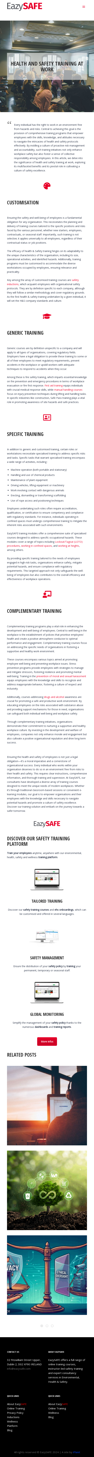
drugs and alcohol (54, 697)
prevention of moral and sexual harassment (61, 676)
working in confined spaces (36, 545)
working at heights (68, 545)
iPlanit (76, 1452)
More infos (47, 1041)
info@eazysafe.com (19, 1368)
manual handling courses (68, 389)
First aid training (54, 385)
